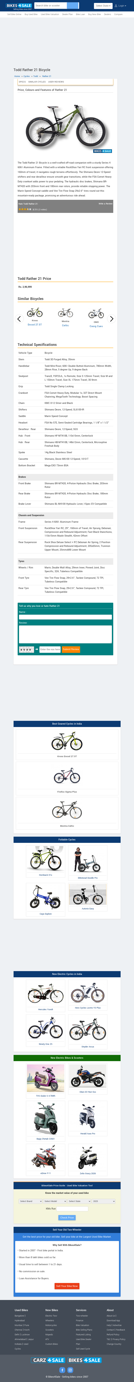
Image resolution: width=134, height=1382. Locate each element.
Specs (22, 81)
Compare (118, 14)
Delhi (17, 1334)
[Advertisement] (67, 42)
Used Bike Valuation (50, 14)
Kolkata (18, 1344)
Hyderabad (20, 1320)
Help (109, 1325)
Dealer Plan (67, 14)
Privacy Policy (119, 1339)
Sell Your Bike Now (67, 1286)
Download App (113, 1320)
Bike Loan (80, 14)
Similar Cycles (37, 81)
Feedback (120, 1329)
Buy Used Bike (31, 14)
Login (120, 6)
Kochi (27, 1329)
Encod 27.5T (35, 324)
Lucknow (25, 1334)
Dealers (107, 14)
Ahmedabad (20, 1339)
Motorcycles (51, 1325)
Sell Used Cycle (83, 1348)
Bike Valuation (82, 1325)
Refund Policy (113, 1334)
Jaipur (31, 1339)
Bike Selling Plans (84, 1329)
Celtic (65, 325)
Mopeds (49, 1334)
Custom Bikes (51, 1344)
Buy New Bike (94, 14)
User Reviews (56, 81)
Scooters (49, 1329)
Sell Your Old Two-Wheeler (67, 1230)
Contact (110, 1329)
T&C (108, 1339)
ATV (47, 1339)
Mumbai (18, 1325)
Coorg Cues (96, 326)
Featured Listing (83, 1334)
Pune (26, 1325)
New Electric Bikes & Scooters (67, 1058)
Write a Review (105, 203)
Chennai (18, 1329)
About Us (111, 1315)
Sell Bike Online (14, 14)
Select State (103, 6)
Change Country (114, 1344)
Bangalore (19, 1315)
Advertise (117, 1325)
